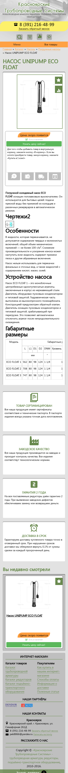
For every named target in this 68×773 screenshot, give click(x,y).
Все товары (50, 44)
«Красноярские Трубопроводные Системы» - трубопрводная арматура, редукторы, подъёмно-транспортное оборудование (34, 756)
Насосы (31, 49)
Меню (16, 44)
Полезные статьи (48, 691)
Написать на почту (42, 734)
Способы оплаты (48, 679)
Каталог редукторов (18, 679)
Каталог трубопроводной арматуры (16, 671)
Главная (7, 49)
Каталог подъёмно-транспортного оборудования (17, 687)
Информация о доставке (47, 685)
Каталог (19, 49)
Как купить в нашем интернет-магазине (48, 671)
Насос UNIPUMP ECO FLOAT (24, 615)
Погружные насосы (49, 49)
